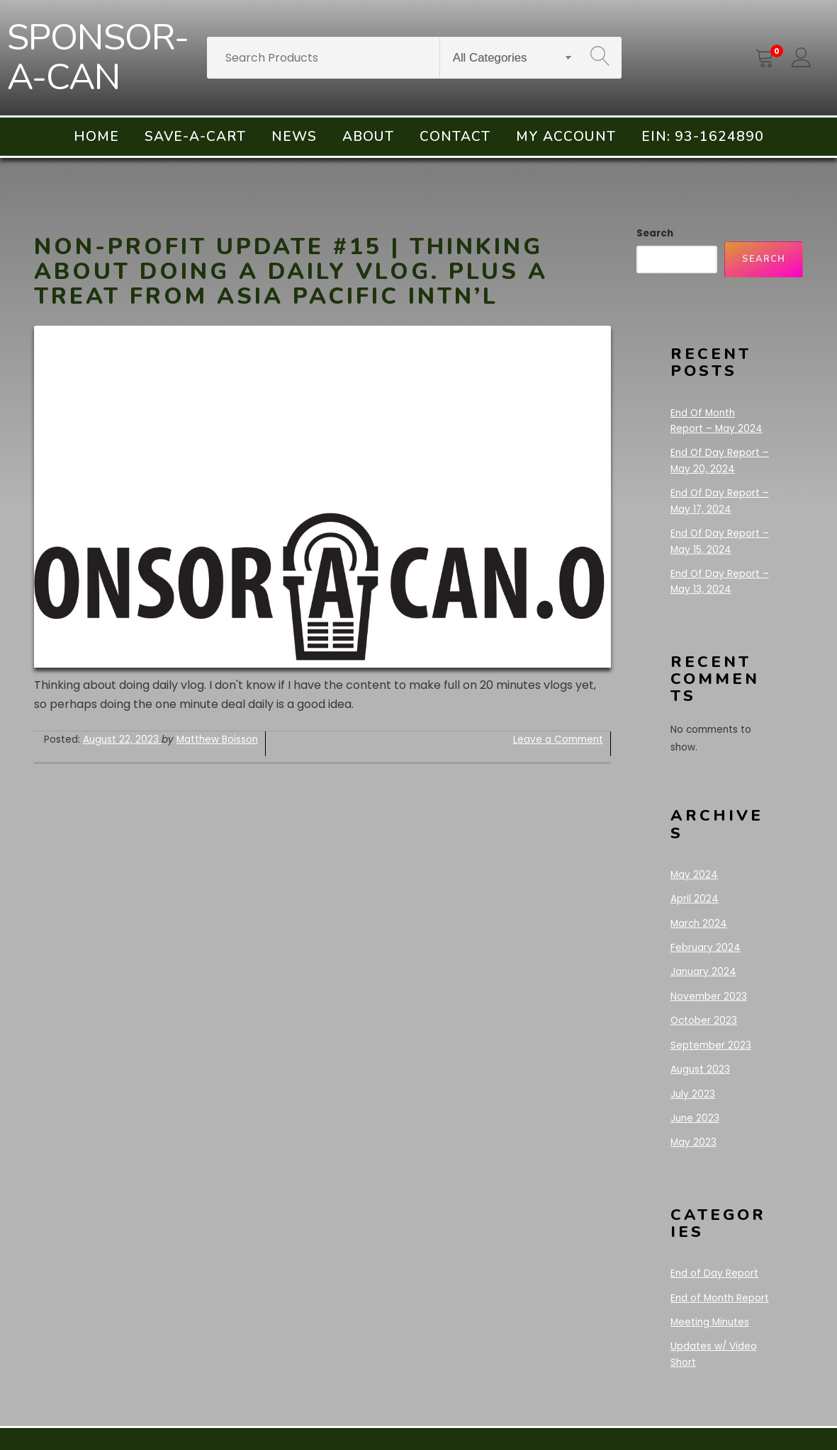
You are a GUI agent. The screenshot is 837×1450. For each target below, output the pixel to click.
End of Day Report (714, 1273)
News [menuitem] (294, 136)
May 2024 (694, 874)
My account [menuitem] (566, 136)
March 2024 (698, 923)
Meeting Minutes (709, 1322)
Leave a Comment (558, 739)
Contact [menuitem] (455, 136)
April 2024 (694, 899)
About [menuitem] (368, 136)
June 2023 (694, 1118)
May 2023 (693, 1142)
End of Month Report (719, 1298)
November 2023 (708, 996)
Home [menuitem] (96, 136)
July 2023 (692, 1094)
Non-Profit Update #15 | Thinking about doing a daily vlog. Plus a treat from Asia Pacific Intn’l (291, 272)
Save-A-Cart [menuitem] (195, 136)
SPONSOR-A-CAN (98, 58)
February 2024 (705, 947)
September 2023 (710, 1045)
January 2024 (703, 971)
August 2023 (700, 1069)
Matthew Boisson (217, 739)
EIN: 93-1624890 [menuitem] (702, 136)
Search (654, 233)
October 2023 (703, 1020)
